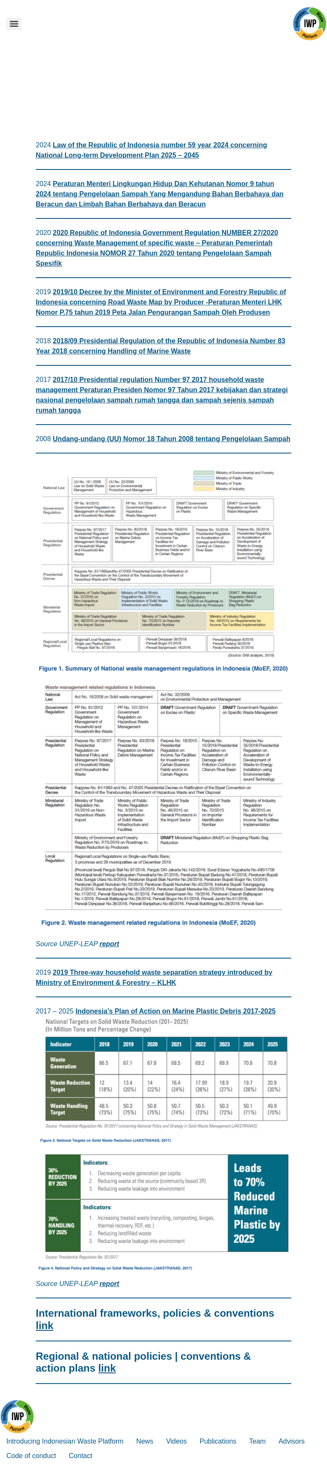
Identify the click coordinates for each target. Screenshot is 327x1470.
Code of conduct (31, 1455)
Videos (176, 1441)
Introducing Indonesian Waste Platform (64, 1441)
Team (257, 1441)
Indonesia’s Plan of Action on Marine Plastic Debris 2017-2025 (175, 1011)
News (144, 1441)
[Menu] (14, 23)
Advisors (291, 1441)
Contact (80, 1455)
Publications (218, 1441)
